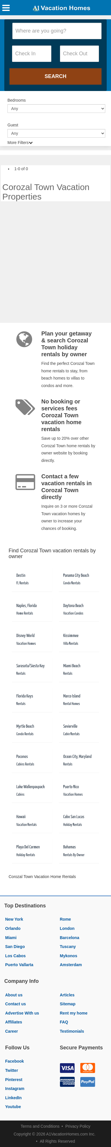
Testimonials (72, 1031)
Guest (12, 125)
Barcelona (69, 937)
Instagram (14, 1088)
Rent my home (73, 1013)
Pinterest (13, 1079)
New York (14, 919)
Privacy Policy (77, 1126)
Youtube (13, 1106)
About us (14, 995)
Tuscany (68, 946)
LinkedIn (13, 1097)
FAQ (64, 1022)
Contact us (15, 1004)
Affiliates (13, 1022)
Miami (11, 937)
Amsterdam (71, 964)
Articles (67, 995)
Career (11, 1031)
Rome (65, 919)
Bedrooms (16, 100)
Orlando (13, 928)
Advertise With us (22, 1013)
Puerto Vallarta (19, 964)
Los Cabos (15, 955)
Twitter (11, 1070)
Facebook (14, 1061)
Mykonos (68, 955)
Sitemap (67, 1004)
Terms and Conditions (40, 1126)
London (67, 928)
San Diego (15, 946)
